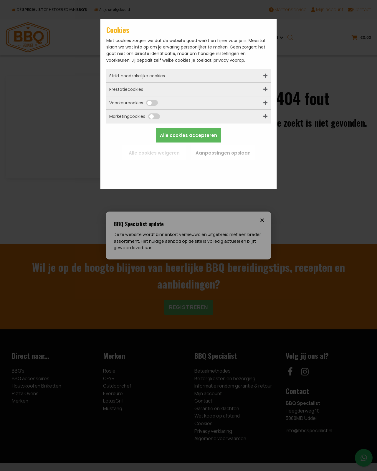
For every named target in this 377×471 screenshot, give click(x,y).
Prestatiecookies (126, 89)
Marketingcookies (134, 116)
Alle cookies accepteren (188, 135)
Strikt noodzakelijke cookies (137, 76)
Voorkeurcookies (133, 103)
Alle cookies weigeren (154, 153)
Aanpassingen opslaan (223, 153)
